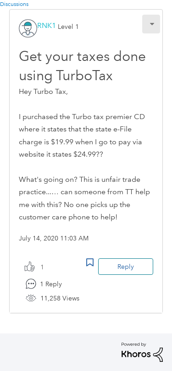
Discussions (14, 4)
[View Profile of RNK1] (46, 25)
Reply (125, 266)
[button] (151, 24)
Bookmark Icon (90, 262)
